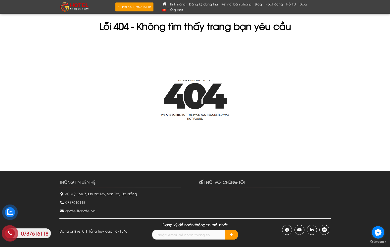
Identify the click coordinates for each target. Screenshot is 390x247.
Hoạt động (274, 4)
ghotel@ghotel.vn (77, 210)
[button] (134, 6)
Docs (303, 4)
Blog (258, 4)
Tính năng (178, 4)
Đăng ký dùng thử (203, 4)
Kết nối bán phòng (236, 4)
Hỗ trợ (291, 4)
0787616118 (72, 202)
